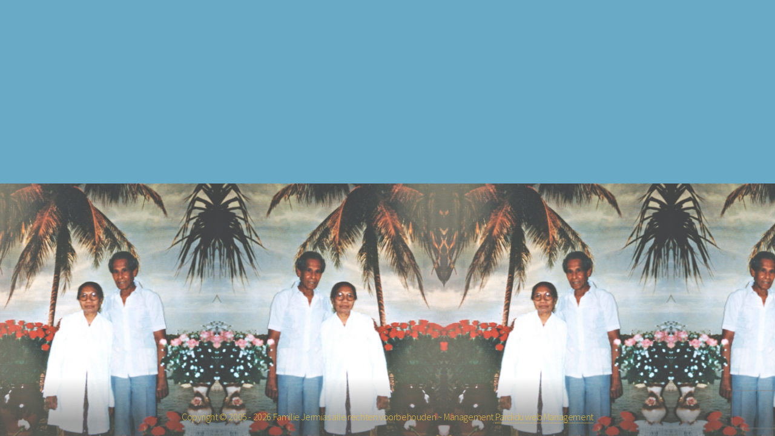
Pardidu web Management (544, 417)
